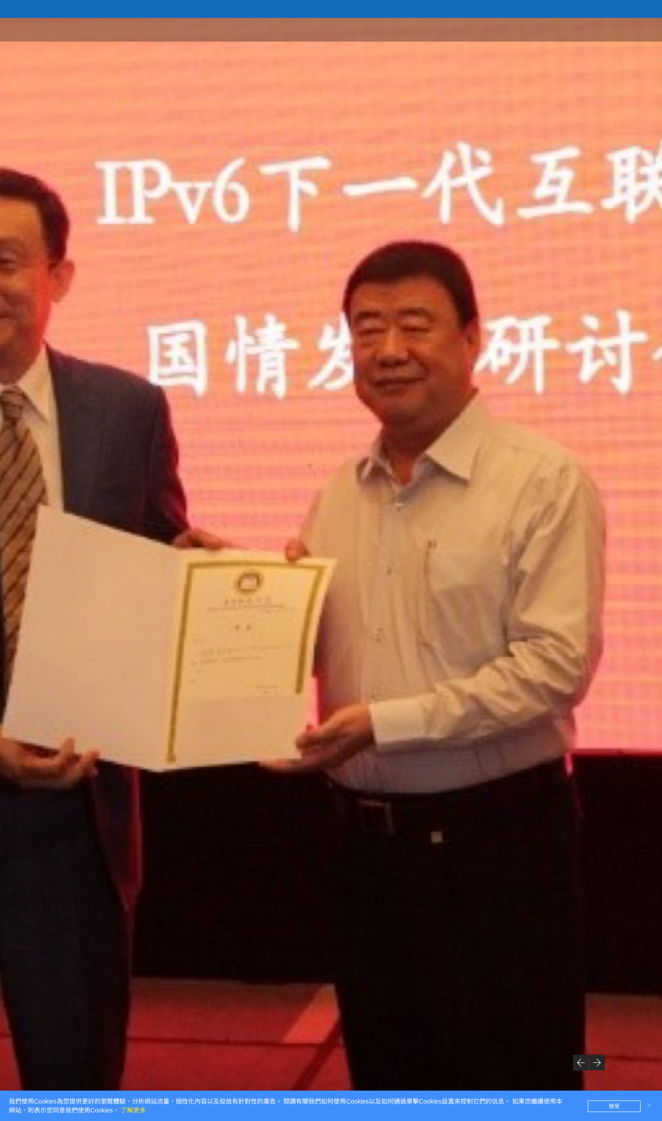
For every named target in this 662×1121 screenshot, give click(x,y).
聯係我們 (628, 29)
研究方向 (584, 29)
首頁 (453, 29)
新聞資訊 (540, 29)
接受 (614, 1106)
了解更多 (133, 1110)
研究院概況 (492, 29)
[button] (581, 1062)
